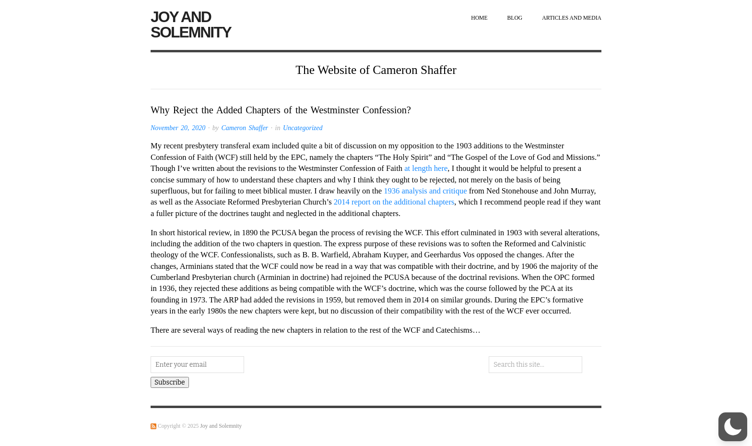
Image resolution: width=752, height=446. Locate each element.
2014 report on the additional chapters (394, 201)
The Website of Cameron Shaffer (375, 70)
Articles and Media (571, 18)
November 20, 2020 (178, 128)
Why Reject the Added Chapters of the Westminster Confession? (281, 110)
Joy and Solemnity (191, 24)
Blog (515, 18)
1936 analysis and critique (425, 190)
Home (479, 18)
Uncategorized (303, 128)
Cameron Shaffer (244, 128)
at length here (425, 168)
